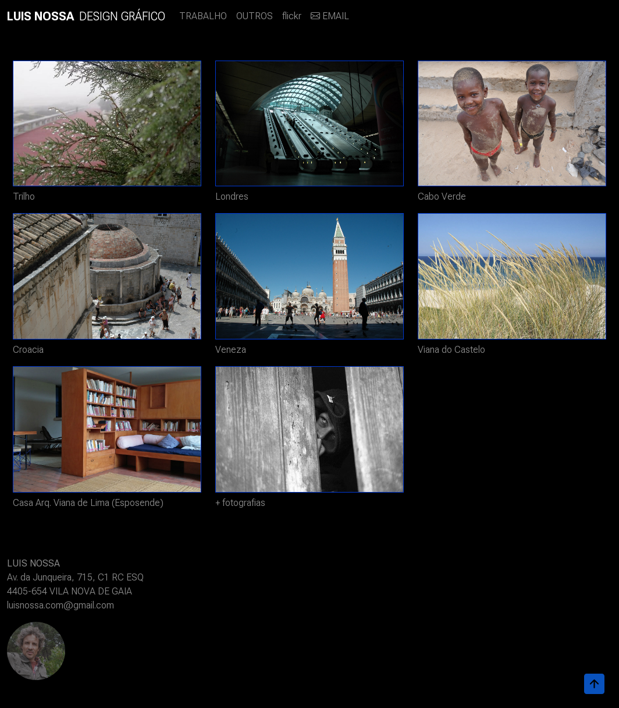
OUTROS (254, 16)
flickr (291, 16)
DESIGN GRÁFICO (86, 16)
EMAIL (330, 16)
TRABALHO (203, 16)
